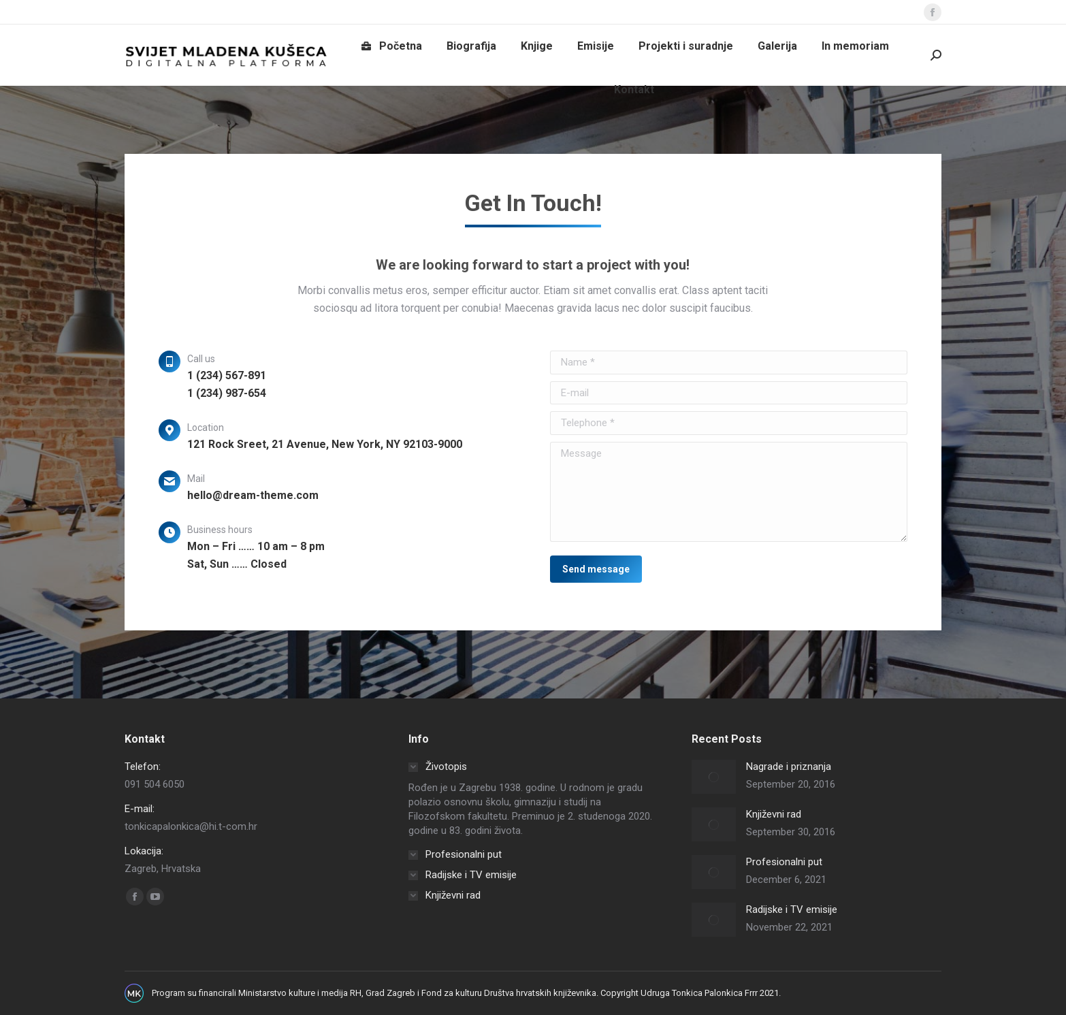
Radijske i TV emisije (791, 909)
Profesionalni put (784, 862)
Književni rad (773, 814)
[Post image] (714, 777)
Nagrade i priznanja (788, 766)
